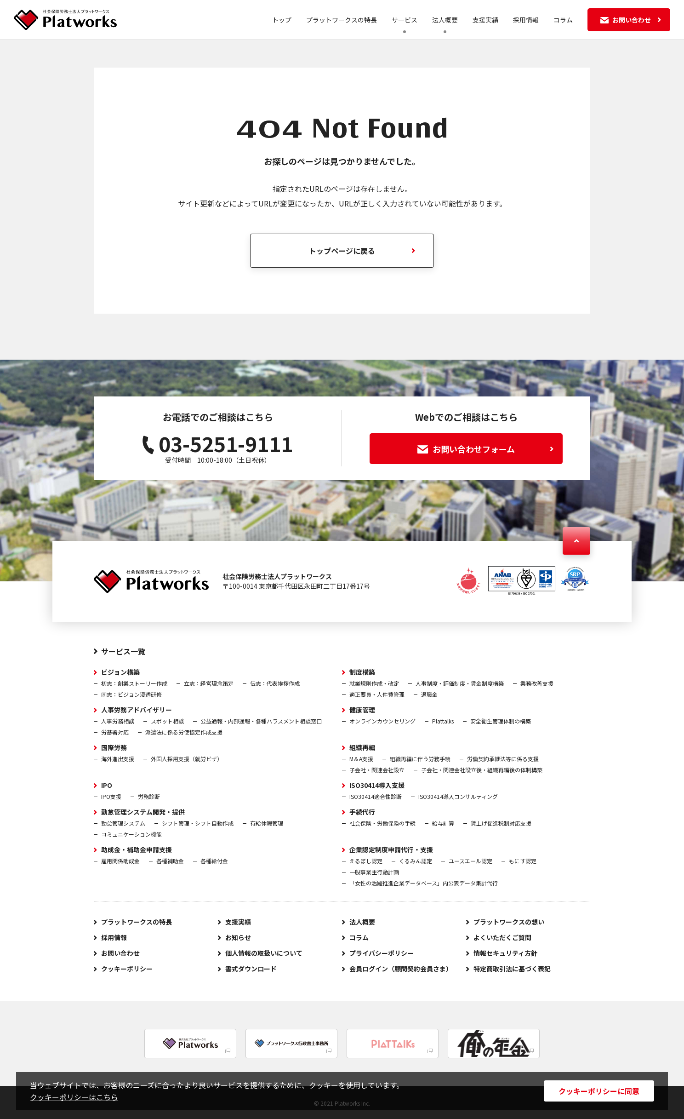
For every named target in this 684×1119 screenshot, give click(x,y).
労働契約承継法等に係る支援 (503, 759)
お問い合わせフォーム (485, 449)
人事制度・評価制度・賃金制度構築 (460, 683)
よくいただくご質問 (502, 937)
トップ (281, 19)
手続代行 (362, 811)
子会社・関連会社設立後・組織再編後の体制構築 (481, 770)
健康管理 (362, 709)
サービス (404, 19)
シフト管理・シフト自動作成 (198, 823)
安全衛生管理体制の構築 (500, 721)
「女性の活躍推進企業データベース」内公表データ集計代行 (423, 883)
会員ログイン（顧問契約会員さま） (400, 968)
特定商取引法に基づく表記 (512, 968)
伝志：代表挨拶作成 (275, 683)
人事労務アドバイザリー (136, 709)
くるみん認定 (415, 861)
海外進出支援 (117, 759)
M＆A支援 (361, 759)
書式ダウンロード (251, 968)
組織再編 (362, 747)
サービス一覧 (123, 651)
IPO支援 (111, 796)
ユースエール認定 (470, 861)
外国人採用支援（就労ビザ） (186, 759)
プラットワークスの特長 (341, 19)
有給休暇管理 (266, 823)
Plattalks (443, 721)
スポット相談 (167, 721)
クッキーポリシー (127, 968)
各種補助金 (170, 861)
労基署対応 (115, 732)
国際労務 (114, 747)
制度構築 (362, 672)
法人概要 (445, 19)
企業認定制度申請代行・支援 (391, 849)
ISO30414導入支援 (377, 785)
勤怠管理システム (123, 823)
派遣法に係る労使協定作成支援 (183, 732)
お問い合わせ (120, 953)
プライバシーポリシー (381, 953)
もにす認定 (522, 861)
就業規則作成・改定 (374, 683)
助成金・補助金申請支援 (136, 849)
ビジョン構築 (120, 672)
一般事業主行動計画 (374, 872)
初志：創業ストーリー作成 (134, 683)
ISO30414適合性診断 (375, 796)
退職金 (429, 694)
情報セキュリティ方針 (505, 953)
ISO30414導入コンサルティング (458, 796)
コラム (563, 19)
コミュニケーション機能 (131, 834)
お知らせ (238, 937)
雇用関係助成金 (120, 861)
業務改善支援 (536, 683)
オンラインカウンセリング (382, 721)
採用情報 (526, 19)
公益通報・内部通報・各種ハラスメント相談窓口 (261, 721)
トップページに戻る (342, 250)
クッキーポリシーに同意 (599, 1090)
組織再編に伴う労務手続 (420, 759)
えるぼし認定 (365, 861)
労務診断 (149, 796)
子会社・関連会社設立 (377, 770)
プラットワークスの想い (508, 921)
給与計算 (443, 823)
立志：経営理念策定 (209, 683)
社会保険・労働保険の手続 (382, 823)
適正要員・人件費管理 (377, 694)
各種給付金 (214, 861)
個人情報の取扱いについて (263, 953)
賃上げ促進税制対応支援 (501, 823)
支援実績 (485, 19)
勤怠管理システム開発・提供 (143, 811)
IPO (106, 785)
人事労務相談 (117, 721)
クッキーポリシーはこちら (74, 1096)
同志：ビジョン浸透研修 (131, 694)
